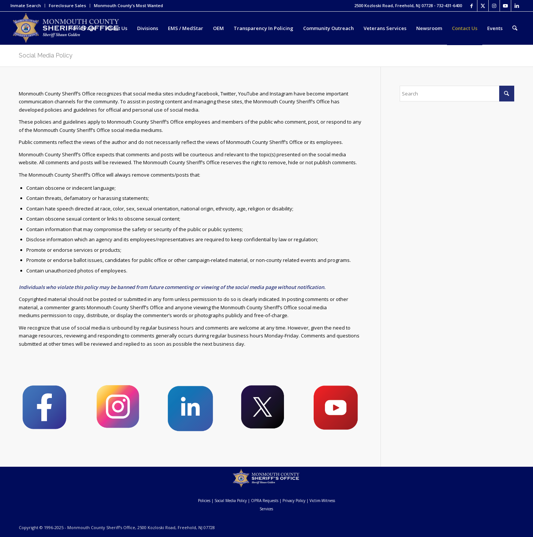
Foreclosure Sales (67, 5)
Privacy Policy (293, 500)
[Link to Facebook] (471, 5)
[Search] (514, 28)
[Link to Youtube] (505, 5)
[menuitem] (28, 6)
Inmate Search (26, 5)
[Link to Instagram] (494, 5)
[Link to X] (482, 5)
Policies (204, 500)
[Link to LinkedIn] (516, 5)
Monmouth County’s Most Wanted (128, 5)
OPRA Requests (264, 500)
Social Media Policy (45, 55)
